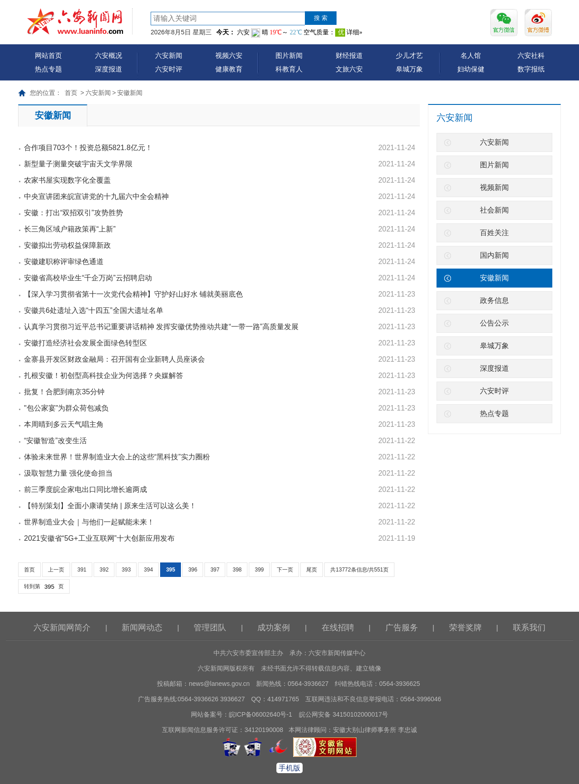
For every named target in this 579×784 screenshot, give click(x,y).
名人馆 (470, 55)
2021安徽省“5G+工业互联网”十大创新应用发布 (99, 538)
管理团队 (210, 627)
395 (170, 570)
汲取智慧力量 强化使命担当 (68, 473)
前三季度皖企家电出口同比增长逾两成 (85, 489)
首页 (71, 92)
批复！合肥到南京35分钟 (64, 392)
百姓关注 (494, 232)
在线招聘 (338, 627)
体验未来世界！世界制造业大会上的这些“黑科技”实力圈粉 (117, 457)
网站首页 (48, 55)
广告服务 (401, 627)
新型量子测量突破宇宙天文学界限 (78, 164)
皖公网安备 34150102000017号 (343, 714)
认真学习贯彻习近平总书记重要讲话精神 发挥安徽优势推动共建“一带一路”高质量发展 (161, 327)
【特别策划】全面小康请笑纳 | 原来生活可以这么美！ (110, 506)
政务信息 (494, 300)
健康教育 (228, 69)
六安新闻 (168, 55)
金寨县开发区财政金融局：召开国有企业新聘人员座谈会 (114, 359)
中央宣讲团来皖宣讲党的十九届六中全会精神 (96, 196)
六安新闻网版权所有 (226, 668)
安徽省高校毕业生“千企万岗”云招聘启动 (88, 278)
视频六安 (228, 55)
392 (104, 570)
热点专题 (48, 69)
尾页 (311, 570)
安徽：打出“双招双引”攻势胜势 (73, 213)
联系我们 (529, 627)
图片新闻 (289, 55)
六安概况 (108, 55)
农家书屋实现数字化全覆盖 (67, 180)
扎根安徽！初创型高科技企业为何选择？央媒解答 (103, 375)
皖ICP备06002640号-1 (260, 714)
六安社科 (531, 55)
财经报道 (349, 55)
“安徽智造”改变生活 (55, 440)
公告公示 (494, 323)
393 (126, 570)
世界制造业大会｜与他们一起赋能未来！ (89, 522)
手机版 (289, 768)
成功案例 (273, 627)
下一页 (285, 570)
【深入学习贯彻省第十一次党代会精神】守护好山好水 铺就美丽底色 (133, 294)
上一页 (56, 570)
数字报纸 (531, 69)
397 (214, 570)
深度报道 (108, 69)
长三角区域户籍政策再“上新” (70, 229)
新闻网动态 (142, 627)
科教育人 (289, 69)
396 (192, 570)
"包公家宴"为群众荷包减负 (66, 408)
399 (259, 570)
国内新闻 (494, 255)
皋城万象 (409, 69)
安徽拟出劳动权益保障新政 (67, 245)
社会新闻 (494, 210)
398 (237, 570)
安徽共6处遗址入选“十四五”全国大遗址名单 (93, 310)
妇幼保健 (470, 69)
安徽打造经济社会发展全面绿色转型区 (85, 343)
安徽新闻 (129, 92)
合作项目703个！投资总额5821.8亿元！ (88, 147)
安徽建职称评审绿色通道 (64, 261)
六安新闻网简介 (61, 627)
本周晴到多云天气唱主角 (64, 424)
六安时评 (168, 69)
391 (81, 570)
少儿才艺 (409, 55)
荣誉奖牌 (465, 627)
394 (148, 570)
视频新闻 (494, 187)
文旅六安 (349, 69)
